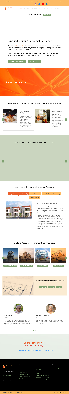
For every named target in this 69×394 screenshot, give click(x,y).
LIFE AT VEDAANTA (35, 8)
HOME (20, 8)
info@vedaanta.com (11, 2)
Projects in (10, 265)
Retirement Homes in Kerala (42, 377)
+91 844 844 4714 (58, 2)
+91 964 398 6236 (29, 2)
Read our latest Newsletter (58, 370)
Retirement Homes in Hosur (42, 375)
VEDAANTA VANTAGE (55, 8)
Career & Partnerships (24, 376)
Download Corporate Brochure (59, 368)
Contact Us (21, 378)
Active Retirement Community (51, 194)
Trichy (59, 287)
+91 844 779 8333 (29, 4)
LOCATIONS (45, 8)
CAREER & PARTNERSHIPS (35, 14)
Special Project (34, 197)
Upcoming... (38, 382)
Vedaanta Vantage (23, 374)
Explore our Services (34, 61)
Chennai (52, 287)
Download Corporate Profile (17, 61)
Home (20, 368)
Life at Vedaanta (23, 372)
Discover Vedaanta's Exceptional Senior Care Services (34, 350)
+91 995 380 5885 (45, 2)
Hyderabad (43, 287)
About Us (21, 370)
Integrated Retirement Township (18, 194)
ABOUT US (26, 8)
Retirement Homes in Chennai (42, 379)
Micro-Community (35, 194)
